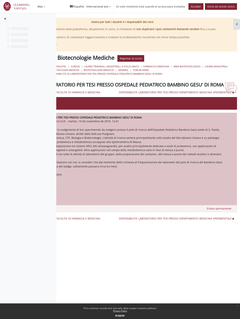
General (113, 77)
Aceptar (120, 315)
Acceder (196, 6)
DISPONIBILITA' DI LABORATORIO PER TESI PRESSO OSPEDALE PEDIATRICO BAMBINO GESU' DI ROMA (164, 81)
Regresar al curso (189, 62)
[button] (90, 6)
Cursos (133, 70)
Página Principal (114, 70)
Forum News (130, 77)
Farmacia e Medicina (215, 70)
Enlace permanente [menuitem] (219, 245)
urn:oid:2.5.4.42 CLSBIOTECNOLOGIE (113, 141)
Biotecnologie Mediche (181, 74)
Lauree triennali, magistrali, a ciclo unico (170, 70)
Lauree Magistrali (150, 74)
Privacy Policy (120, 310)
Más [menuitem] (40, 6)
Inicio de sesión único (221, 6)
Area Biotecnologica (121, 74)
